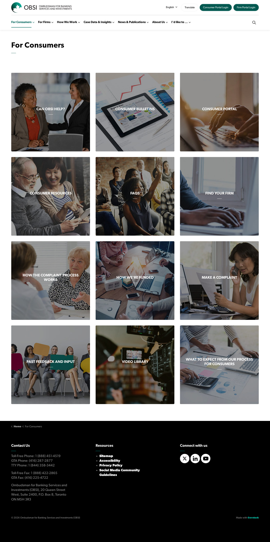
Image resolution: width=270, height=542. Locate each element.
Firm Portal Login (246, 7)
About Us (158, 22)
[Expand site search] (254, 22)
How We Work (67, 22)
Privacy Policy (110, 465)
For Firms (44, 22)
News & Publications (132, 22)
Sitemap (106, 456)
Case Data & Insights (97, 22)
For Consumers (21, 22)
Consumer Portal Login (215, 7)
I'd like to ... (179, 22)
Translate (190, 7)
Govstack (253, 518)
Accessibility (109, 461)
